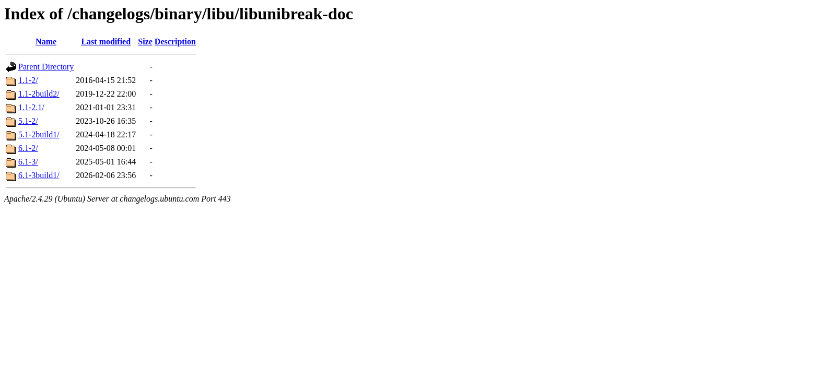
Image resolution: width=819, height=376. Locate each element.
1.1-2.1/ (31, 107)
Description (175, 41)
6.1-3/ (28, 161)
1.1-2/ (28, 80)
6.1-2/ (28, 148)
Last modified (106, 41)
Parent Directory (46, 66)
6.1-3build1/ (39, 175)
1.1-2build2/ (39, 93)
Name (46, 41)
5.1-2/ (28, 120)
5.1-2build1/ (39, 134)
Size (145, 41)
